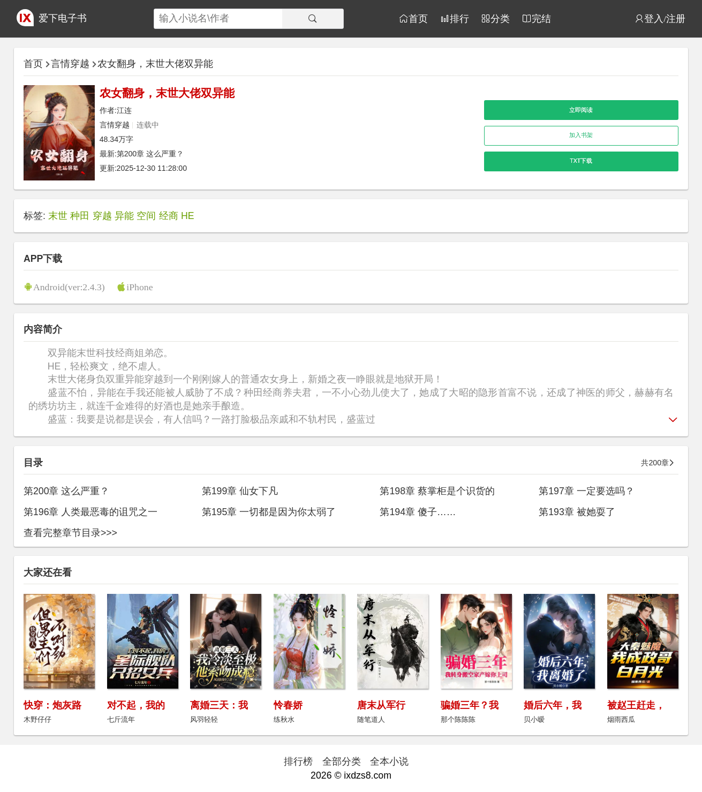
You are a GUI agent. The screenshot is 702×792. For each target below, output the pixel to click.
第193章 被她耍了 (577, 512)
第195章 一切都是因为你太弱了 (269, 512)
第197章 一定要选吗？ (586, 491)
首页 (418, 18)
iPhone (139, 286)
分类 (500, 18)
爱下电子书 (63, 18)
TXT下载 (581, 160)
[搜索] (312, 18)
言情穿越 (70, 63)
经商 (168, 215)
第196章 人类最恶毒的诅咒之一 (90, 512)
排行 (459, 18)
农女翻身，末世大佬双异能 (155, 63)
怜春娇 (288, 705)
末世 (57, 215)
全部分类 (341, 761)
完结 (541, 18)
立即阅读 (581, 110)
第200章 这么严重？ (150, 153)
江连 (124, 110)
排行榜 (298, 761)
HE (187, 215)
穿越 (102, 215)
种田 (79, 215)
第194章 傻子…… (418, 512)
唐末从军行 (381, 705)
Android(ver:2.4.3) (69, 286)
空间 (146, 215)
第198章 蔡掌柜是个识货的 (437, 491)
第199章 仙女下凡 (240, 491)
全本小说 (389, 761)
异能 (124, 215)
